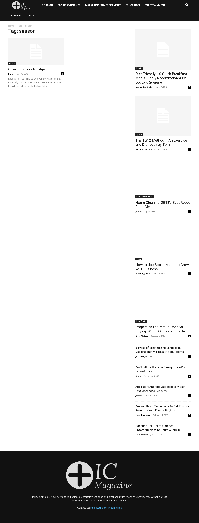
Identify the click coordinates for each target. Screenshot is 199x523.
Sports (139, 134)
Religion (47, 5)
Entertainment (154, 5)
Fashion (16, 15)
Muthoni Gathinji (144, 149)
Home (11, 25)
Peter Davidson (143, 415)
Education (132, 5)
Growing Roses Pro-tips (27, 69)
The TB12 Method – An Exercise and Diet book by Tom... (161, 142)
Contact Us (34, 15)
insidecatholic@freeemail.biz (106, 507)
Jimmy (11, 73)
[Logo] (23, 5)
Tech (138, 259)
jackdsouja (141, 356)
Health (12, 63)
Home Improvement (144, 197)
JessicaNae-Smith (144, 87)
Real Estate (141, 321)
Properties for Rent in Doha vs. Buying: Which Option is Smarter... (162, 329)
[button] (187, 5)
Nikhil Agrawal (142, 273)
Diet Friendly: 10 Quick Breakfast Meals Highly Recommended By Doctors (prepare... (161, 78)
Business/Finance (69, 5)
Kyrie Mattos (141, 336)
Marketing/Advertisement (103, 5)
